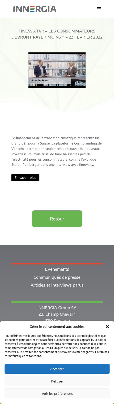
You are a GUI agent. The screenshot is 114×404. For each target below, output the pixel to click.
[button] (107, 326)
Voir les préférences (57, 393)
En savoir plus (25, 177)
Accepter (57, 369)
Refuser (57, 381)
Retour (57, 218)
